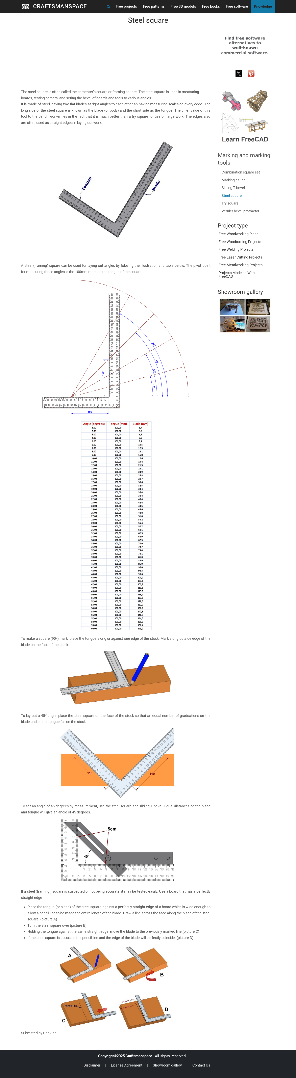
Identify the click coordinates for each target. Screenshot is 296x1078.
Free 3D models (183, 6)
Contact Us (201, 1065)
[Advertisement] (116, 60)
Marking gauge (234, 180)
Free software (237, 6)
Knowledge (263, 6)
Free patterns (154, 6)
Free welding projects (236, 249)
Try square (230, 203)
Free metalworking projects (241, 265)
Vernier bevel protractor (240, 211)
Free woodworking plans (238, 234)
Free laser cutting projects (240, 257)
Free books (211, 6)
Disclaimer (91, 1065)
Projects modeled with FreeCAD (237, 274)
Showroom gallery (167, 1065)
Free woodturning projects (240, 242)
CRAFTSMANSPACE (60, 6)
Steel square (232, 195)
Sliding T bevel (233, 188)
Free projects (126, 6)
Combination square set (241, 172)
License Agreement (126, 1065)
